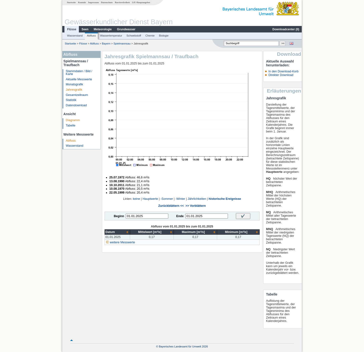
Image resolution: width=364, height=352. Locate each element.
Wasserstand (75, 35)
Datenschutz (107, 2)
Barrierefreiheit (122, 2)
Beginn (119, 216)
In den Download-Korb (283, 71)
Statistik (71, 100)
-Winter (180, 199)
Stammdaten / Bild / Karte (79, 72)
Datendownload (76, 105)
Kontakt (82, 2)
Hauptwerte (150, 199)
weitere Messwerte (122, 242)
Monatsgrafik (74, 84)
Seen (85, 29)
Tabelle (70, 125)
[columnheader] (117, 232)
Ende (180, 216)
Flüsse (71, 29)
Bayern (106, 43)
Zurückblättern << (171, 205)
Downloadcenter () (285, 29)
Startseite (71, 2)
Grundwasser (126, 29)
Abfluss (91, 35)
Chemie (150, 35)
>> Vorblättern (196, 205)
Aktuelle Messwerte (79, 79)
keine (136, 199)
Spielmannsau (122, 43)
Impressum (93, 2)
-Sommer (167, 199)
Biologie (164, 35)
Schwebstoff (133, 35)
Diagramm (73, 120)
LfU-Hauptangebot (141, 2)
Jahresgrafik (74, 89)
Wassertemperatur (111, 35)
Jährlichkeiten (197, 199)
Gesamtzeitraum (77, 95)
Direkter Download (280, 75)
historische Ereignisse (225, 199)
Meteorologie (103, 29)
